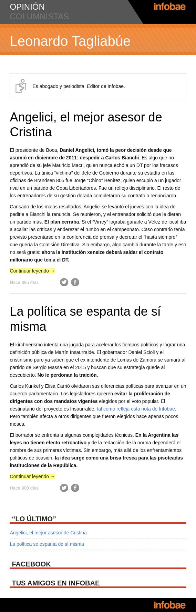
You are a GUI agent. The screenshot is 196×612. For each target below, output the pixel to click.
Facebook (75, 282)
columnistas (39, 16)
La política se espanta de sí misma (47, 544)
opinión (27, 6)
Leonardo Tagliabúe (70, 41)
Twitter (64, 282)
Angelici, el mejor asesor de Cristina (48, 532)
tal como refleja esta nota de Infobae (136, 409)
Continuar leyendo (32, 271)
